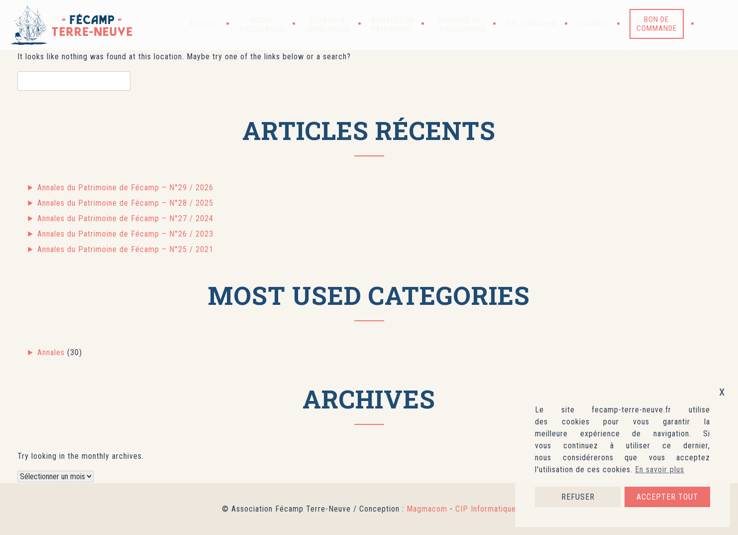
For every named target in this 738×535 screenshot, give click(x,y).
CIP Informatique (485, 509)
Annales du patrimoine (392, 25)
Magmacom (427, 509)
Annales (51, 352)
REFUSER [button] (578, 497)
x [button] (722, 391)
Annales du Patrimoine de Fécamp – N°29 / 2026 (125, 187)
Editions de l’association (460, 25)
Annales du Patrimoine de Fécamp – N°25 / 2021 (125, 249)
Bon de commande (656, 24)
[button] (711, 24)
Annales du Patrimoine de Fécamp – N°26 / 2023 (125, 234)
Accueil (204, 23)
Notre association (262, 25)
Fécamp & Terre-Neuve (328, 25)
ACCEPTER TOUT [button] (667, 497)
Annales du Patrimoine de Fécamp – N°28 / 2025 (125, 203)
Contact (593, 23)
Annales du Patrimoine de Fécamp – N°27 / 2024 (125, 218)
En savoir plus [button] (659, 469)
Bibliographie (531, 23)
